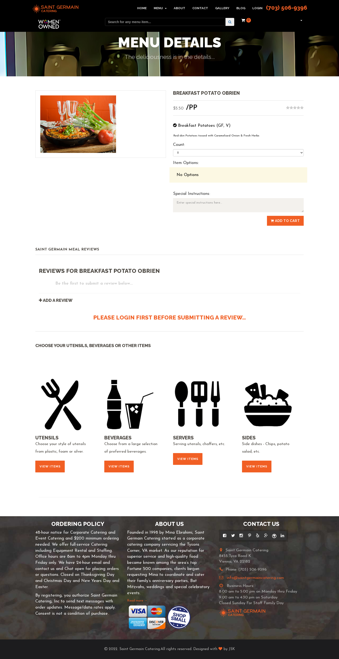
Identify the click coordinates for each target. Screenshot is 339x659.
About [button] (179, 8)
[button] (300, 20)
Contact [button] (200, 8)
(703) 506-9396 (286, 7)
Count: (179, 145)
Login (257, 8)
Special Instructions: (191, 194)
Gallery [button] (222, 8)
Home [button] (142, 8)
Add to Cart (285, 221)
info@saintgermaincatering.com (255, 578)
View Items (50, 466)
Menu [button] (160, 8)
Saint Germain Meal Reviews (67, 249)
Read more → (137, 600)
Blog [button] (240, 8)
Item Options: (186, 163)
